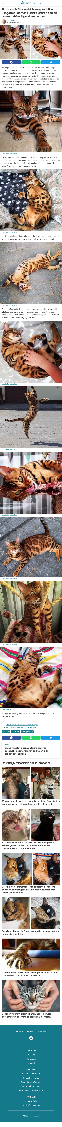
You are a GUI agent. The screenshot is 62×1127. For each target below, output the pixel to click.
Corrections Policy (31, 1078)
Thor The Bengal (6, 710)
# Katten (15, 731)
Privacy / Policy (31, 1101)
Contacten (31, 1059)
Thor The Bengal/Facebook (9, 153)
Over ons (31, 1055)
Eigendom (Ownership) (31, 1086)
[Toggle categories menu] (3, 3)
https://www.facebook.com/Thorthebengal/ (22, 725)
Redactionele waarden (31, 1082)
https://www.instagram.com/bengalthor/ (21, 727)
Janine (13, 20)
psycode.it (31, 1063)
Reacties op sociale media (31, 1090)
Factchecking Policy (31, 1074)
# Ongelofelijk (27, 731)
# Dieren (6, 731)
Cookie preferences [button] (31, 1105)
